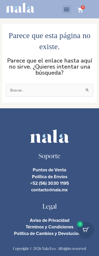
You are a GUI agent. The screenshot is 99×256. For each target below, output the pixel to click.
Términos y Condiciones (49, 227)
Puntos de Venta (49, 170)
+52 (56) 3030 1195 (49, 183)
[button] (66, 9)
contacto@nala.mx (49, 190)
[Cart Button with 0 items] (86, 230)
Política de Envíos (49, 176)
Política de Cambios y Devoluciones (49, 233)
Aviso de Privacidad (49, 220)
